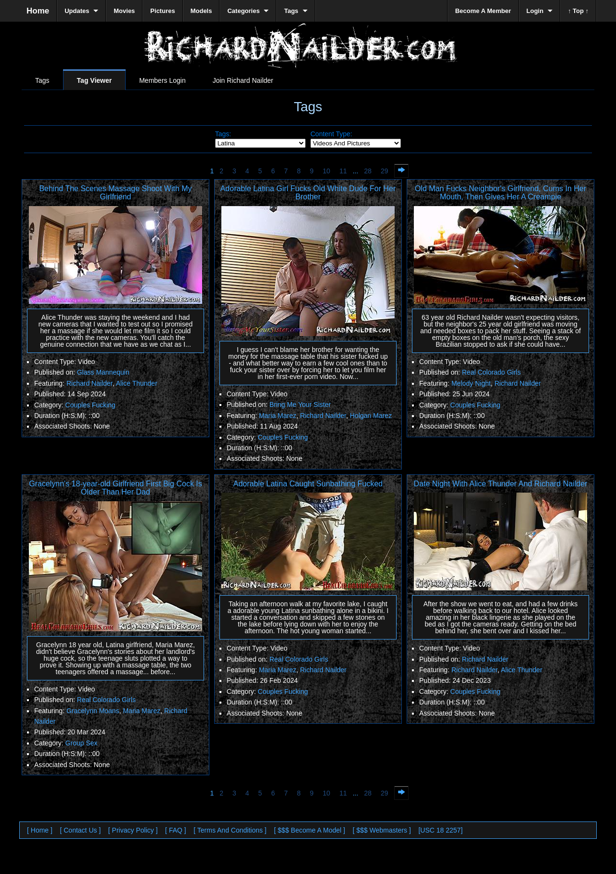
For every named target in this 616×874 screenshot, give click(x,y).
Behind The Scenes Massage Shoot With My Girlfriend (115, 192)
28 (368, 171)
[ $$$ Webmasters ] (382, 830)
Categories (243, 10)
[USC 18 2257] (440, 830)
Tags (42, 80)
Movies (124, 10)
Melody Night (471, 383)
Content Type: (331, 133)
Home (37, 10)
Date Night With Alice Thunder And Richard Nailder (501, 484)
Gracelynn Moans (92, 711)
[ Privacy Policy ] (133, 830)
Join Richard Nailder (243, 80)
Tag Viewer (94, 80)
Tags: (223, 133)
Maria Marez (277, 415)
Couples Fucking (90, 405)
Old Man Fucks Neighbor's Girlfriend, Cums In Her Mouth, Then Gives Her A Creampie (500, 192)
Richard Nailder (89, 383)
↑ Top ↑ (578, 10)
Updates (76, 10)
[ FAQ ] (175, 830)
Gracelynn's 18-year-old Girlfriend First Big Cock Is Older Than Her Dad (115, 488)
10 (327, 171)
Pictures (162, 10)
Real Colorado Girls (491, 372)
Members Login (162, 80)
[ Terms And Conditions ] (229, 830)
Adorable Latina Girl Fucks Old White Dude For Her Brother (308, 192)
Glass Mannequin (103, 372)
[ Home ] (39, 830)
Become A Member (483, 10)
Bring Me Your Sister (300, 404)
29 (384, 171)
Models (201, 10)
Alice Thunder (136, 383)
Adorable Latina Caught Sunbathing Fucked (308, 484)
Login (534, 10)
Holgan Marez (371, 415)
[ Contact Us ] (80, 830)
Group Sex (81, 743)
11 (343, 171)
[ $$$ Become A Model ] (309, 830)
